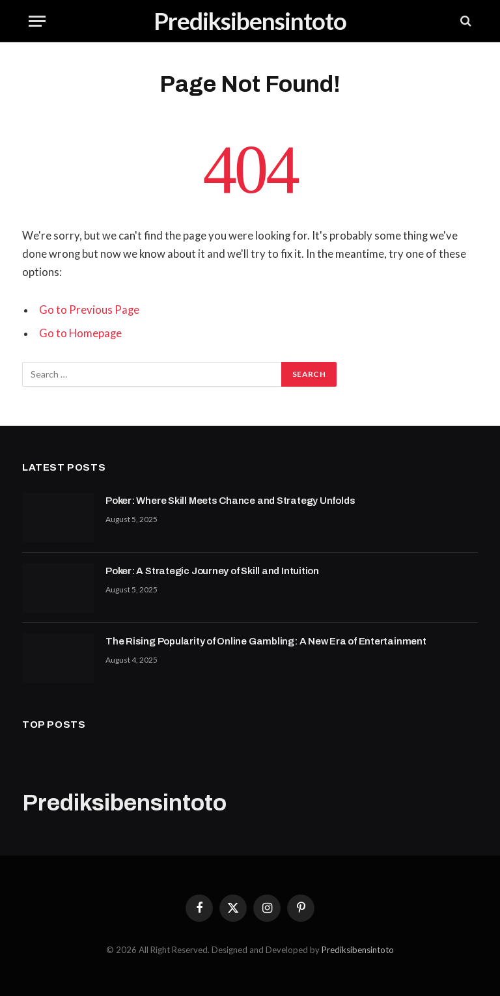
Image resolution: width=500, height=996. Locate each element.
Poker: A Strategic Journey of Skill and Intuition (212, 571)
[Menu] (37, 21)
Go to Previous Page (89, 309)
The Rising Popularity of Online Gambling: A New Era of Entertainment (265, 641)
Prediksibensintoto (358, 950)
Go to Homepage (80, 333)
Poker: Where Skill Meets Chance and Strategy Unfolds (230, 500)
